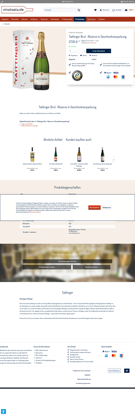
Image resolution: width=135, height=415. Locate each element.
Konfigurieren (107, 207)
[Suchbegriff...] (62, 10)
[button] (3, 411)
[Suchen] (79, 10)
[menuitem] (62, 10)
